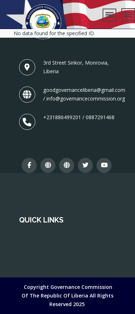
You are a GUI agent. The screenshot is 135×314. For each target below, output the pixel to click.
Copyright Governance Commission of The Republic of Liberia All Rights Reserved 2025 (67, 295)
